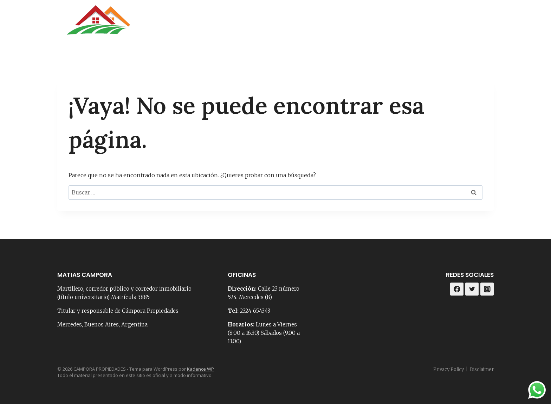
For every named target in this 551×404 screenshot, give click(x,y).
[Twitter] (472, 289)
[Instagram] (486, 24)
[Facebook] (468, 24)
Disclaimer (482, 369)
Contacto (340, 24)
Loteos (435, 24)
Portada (260, 24)
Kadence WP (200, 369)
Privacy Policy (448, 369)
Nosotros (300, 24)
